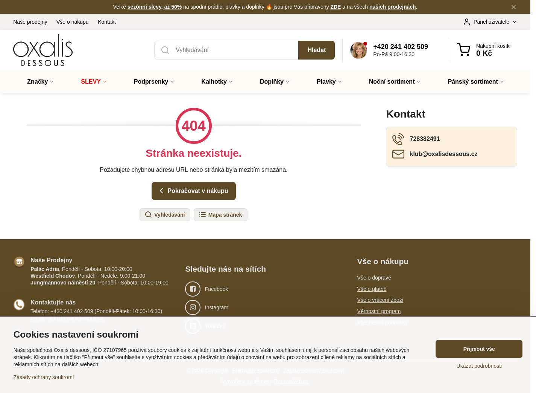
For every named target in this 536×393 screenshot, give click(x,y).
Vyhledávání (164, 215)
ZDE (335, 7)
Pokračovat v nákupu (192, 190)
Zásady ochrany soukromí (44, 377)
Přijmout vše (479, 349)
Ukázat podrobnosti (479, 366)
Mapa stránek (220, 215)
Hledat (316, 50)
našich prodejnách (392, 7)
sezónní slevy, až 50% (155, 7)
